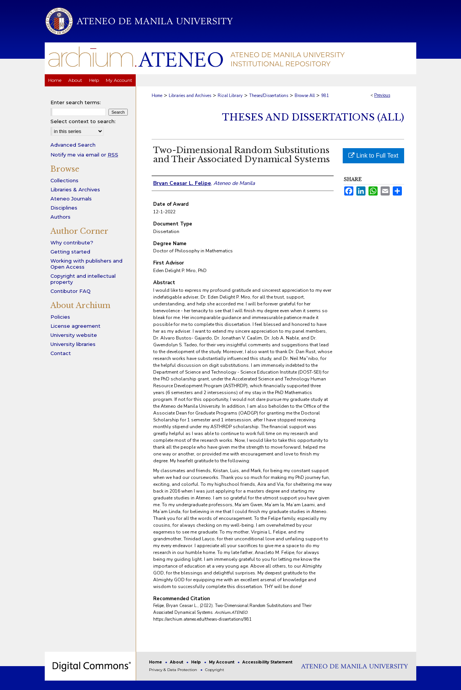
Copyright (214, 669)
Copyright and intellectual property (83, 279)
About (177, 662)
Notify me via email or (84, 155)
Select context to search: (83, 121)
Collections (64, 180)
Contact (60, 353)
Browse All (305, 96)
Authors (60, 217)
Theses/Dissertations (268, 96)
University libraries (73, 344)
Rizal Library (230, 96)
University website (73, 335)
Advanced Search (73, 145)
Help (196, 662)
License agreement (75, 326)
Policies (60, 317)
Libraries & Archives (75, 189)
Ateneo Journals (71, 199)
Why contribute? (71, 242)
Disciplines (63, 208)
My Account (222, 662)
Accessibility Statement (267, 662)
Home (157, 96)
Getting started (70, 252)
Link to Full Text (373, 155)
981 (325, 96)
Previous (382, 95)
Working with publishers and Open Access (86, 264)
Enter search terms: (75, 102)
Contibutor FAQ (70, 291)
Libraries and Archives (190, 96)
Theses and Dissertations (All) (313, 117)
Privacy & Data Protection (173, 669)
